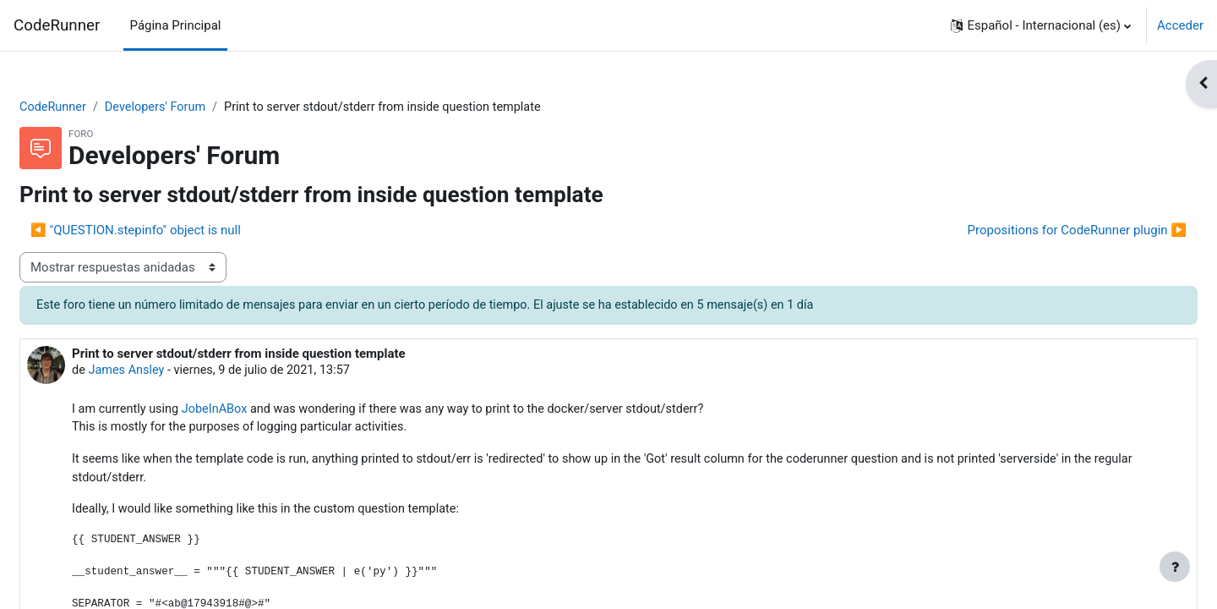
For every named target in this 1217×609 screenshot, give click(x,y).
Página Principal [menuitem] (175, 25)
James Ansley (168, 372)
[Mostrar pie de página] (1175, 566)
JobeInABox (260, 412)
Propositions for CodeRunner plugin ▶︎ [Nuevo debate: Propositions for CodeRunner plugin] (1036, 231)
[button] (1041, 25)
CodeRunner (57, 25)
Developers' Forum (200, 107)
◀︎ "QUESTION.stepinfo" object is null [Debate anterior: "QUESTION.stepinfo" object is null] (176, 231)
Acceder (1180, 25)
